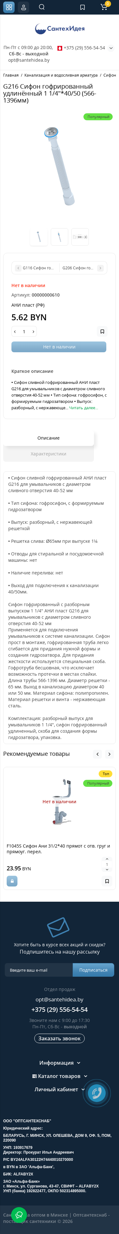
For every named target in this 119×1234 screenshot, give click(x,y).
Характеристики (48, 454)
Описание (48, 438)
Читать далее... (83, 407)
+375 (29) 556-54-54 (81, 48)
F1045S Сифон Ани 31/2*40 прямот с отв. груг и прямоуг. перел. (58, 849)
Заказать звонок (59, 1038)
